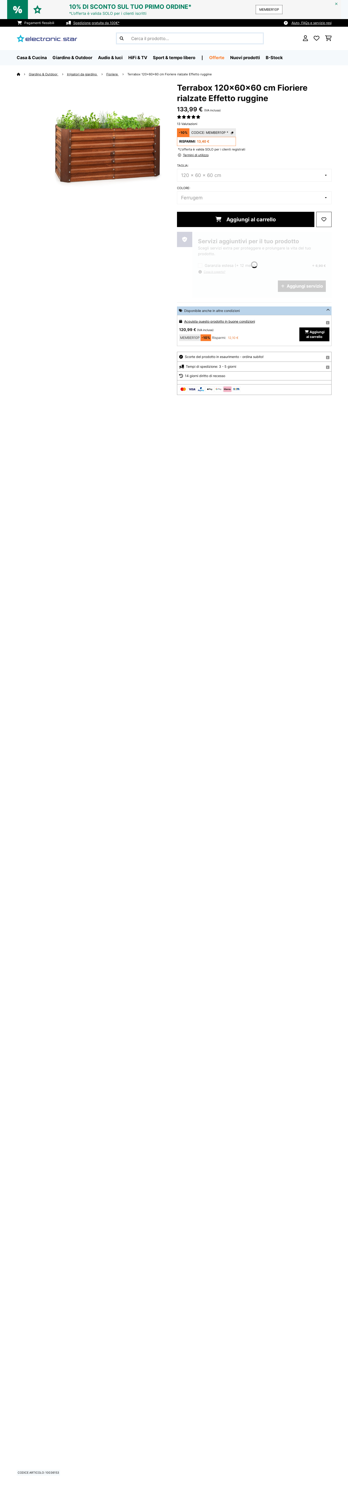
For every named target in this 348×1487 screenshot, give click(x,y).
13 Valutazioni (187, 124)
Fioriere (112, 74)
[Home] (23, 74)
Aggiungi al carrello (245, 219)
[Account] (305, 38)
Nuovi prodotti (245, 57)
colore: (183, 188)
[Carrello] (328, 38)
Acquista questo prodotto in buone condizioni (219, 321)
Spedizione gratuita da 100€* (96, 23)
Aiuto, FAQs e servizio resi (311, 23)
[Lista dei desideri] (316, 38)
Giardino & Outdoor (43, 74)
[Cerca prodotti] (190, 38)
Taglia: (183, 165)
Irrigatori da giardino (82, 74)
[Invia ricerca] (122, 38)
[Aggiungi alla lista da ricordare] (324, 219)
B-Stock (274, 57)
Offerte (216, 57)
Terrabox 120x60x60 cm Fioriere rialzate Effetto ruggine (169, 74)
